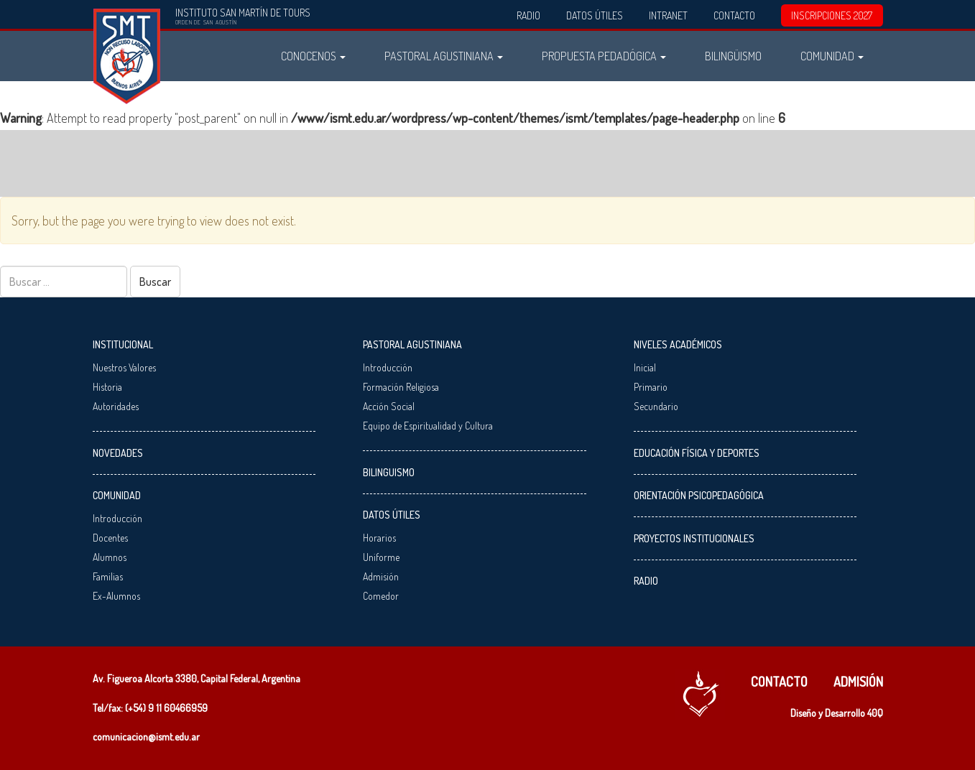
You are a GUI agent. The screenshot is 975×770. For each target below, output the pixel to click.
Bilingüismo (733, 55)
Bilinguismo (389, 472)
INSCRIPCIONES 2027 (831, 15)
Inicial (645, 367)
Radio (528, 15)
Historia (107, 387)
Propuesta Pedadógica (604, 55)
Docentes (110, 538)
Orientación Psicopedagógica (699, 495)
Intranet (668, 15)
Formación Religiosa (401, 387)
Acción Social (389, 406)
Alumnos (109, 557)
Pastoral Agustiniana (443, 55)
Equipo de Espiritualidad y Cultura (428, 425)
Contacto (734, 15)
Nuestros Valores (124, 367)
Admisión (381, 576)
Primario (650, 387)
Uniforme (381, 557)
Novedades (118, 453)
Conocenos (313, 55)
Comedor (381, 596)
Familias (108, 576)
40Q (875, 713)
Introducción (117, 518)
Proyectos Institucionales (694, 538)
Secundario (656, 406)
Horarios (379, 538)
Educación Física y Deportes (696, 453)
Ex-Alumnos (116, 596)
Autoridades (116, 406)
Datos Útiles (594, 15)
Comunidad (832, 55)
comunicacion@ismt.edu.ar (146, 736)
